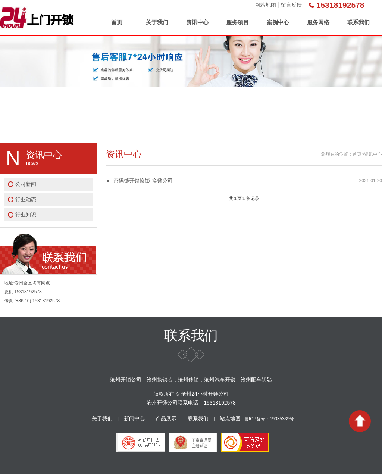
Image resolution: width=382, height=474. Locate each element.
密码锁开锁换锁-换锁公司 (143, 181)
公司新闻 (25, 184)
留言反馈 (291, 5)
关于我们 (157, 22)
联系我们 (358, 22)
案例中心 (278, 22)
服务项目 (237, 22)
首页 (116, 22)
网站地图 (265, 5)
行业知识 (25, 215)
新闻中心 (134, 418)
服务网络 (318, 22)
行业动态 (25, 199)
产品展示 (166, 418)
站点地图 (230, 418)
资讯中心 (197, 22)
